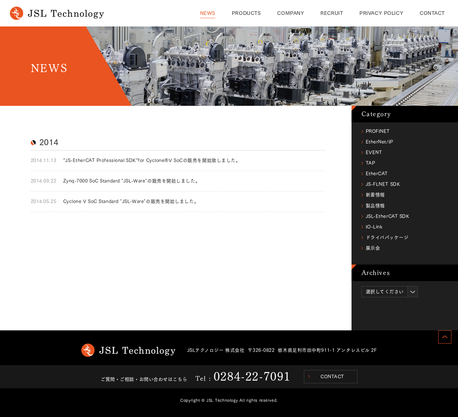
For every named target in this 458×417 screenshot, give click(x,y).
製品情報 (375, 205)
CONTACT (432, 13)
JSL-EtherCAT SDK (387, 216)
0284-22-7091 (252, 376)
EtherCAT (377, 173)
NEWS (207, 13)
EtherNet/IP (379, 142)
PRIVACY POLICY (381, 13)
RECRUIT (331, 13)
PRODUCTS (246, 13)
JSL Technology (128, 350)
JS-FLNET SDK (383, 184)
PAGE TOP (444, 337)
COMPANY (290, 13)
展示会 (373, 248)
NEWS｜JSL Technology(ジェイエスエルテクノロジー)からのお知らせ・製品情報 (57, 13)
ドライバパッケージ (387, 237)
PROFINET (378, 131)
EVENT (374, 152)
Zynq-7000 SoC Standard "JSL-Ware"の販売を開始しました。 (131, 181)
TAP (370, 163)
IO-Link (374, 227)
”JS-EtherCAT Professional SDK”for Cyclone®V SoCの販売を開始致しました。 (152, 160)
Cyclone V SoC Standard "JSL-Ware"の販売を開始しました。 (131, 201)
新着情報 (375, 194)
